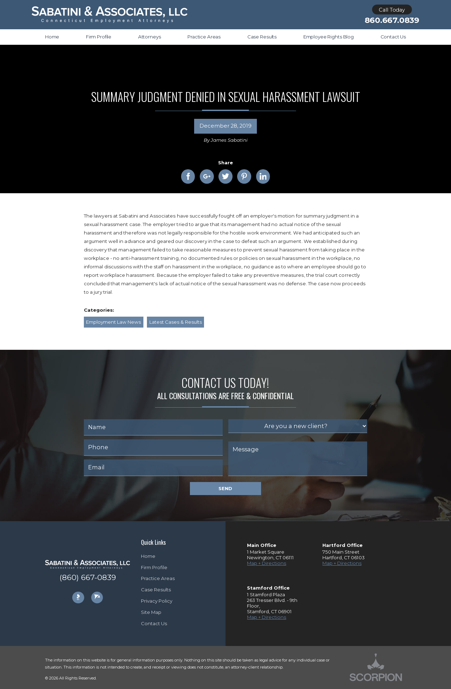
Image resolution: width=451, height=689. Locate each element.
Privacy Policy (156, 601)
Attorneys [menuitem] (149, 36)
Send (225, 488)
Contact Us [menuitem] (393, 36)
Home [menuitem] (52, 36)
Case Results (156, 589)
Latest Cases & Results (175, 322)
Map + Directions (266, 563)
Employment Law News (113, 322)
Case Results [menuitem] (262, 36)
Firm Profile (154, 567)
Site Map (151, 612)
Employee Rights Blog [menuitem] (328, 36)
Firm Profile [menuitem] (98, 36)
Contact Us (154, 623)
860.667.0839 (392, 20)
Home (148, 556)
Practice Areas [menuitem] (204, 36)
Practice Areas (158, 578)
